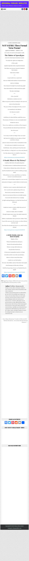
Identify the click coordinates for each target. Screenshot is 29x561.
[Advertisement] (14, 25)
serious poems (13, 282)
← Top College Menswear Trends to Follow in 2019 (14, 319)
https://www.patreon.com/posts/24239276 (14, 229)
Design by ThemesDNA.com (14, 528)
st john (19, 282)
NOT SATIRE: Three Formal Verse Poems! (14, 46)
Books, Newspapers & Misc (14, 42)
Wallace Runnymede (11, 50)
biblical (15, 281)
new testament (5, 282)
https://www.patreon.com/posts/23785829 (14, 272)
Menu (4, 9)
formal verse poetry (22, 281)
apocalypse (10, 281)
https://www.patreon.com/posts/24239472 (14, 157)
